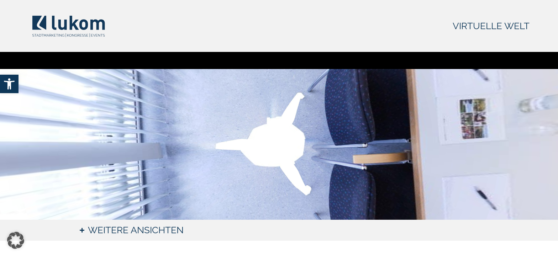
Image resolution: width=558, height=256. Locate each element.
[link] (9, 84)
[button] (15, 240)
